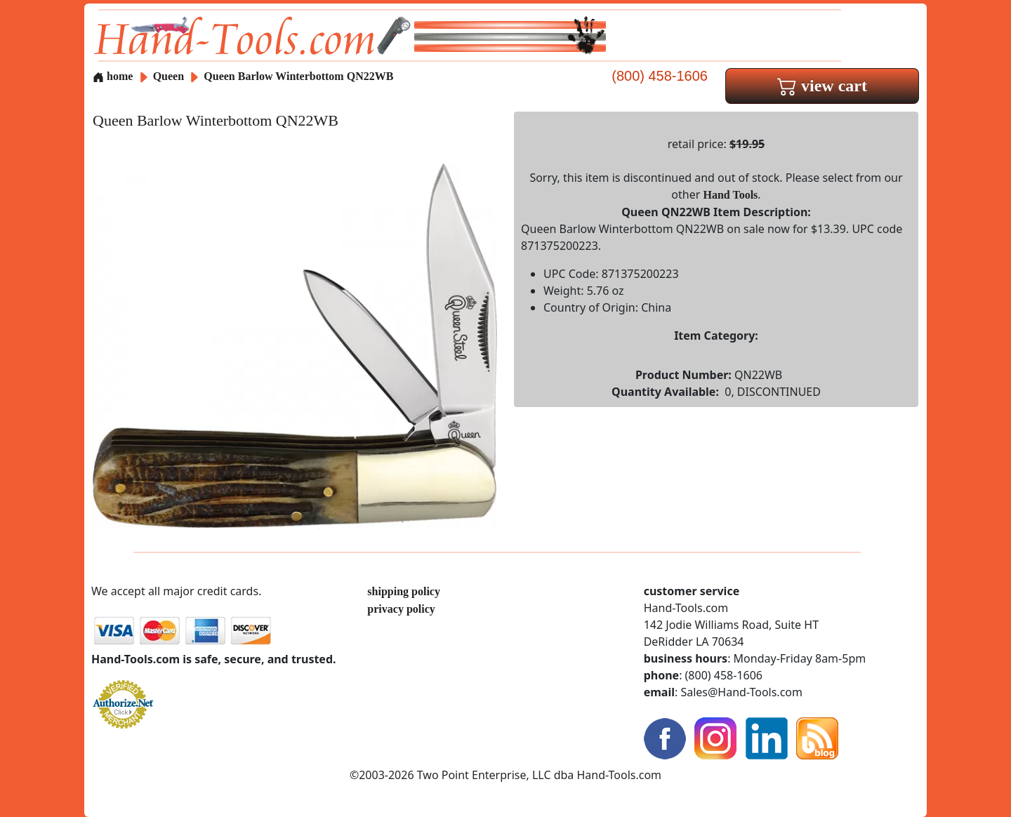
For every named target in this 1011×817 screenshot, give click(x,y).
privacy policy (401, 609)
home (113, 76)
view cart (822, 85)
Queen (170, 76)
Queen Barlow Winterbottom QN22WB (298, 76)
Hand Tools (730, 195)
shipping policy (403, 591)
